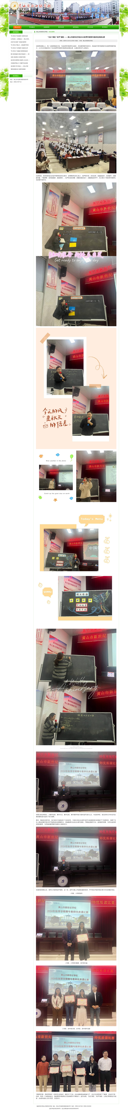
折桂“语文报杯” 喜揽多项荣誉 (18, 42)
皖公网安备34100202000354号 (70, 1108)
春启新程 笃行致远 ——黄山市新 (19, 66)
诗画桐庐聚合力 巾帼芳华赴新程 (19, 63)
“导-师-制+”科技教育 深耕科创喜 (19, 36)
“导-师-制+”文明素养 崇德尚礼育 (19, 48)
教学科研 (61, 27)
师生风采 (90, 27)
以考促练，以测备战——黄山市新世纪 (21, 39)
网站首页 (17, 27)
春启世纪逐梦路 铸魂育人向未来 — (20, 60)
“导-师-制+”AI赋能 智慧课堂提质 (19, 51)
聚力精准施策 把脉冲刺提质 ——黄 (20, 54)
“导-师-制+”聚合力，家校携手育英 (20, 45)
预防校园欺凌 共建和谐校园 (18, 69)
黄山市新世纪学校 (42, 31)
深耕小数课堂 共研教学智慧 (18, 57)
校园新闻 (46, 27)
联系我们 (105, 27)
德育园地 (75, 27)
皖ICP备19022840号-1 (55, 1108)
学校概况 (32, 27)
